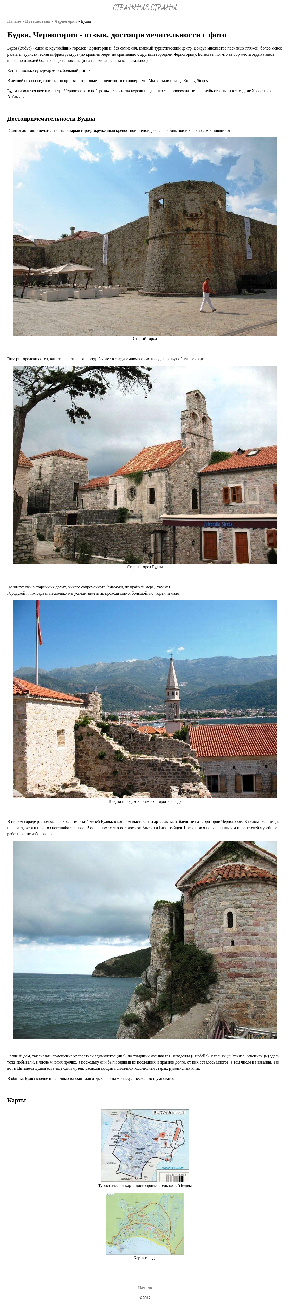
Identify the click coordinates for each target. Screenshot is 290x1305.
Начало (14, 21)
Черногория (66, 21)
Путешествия (37, 21)
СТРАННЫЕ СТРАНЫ (145, 8)
